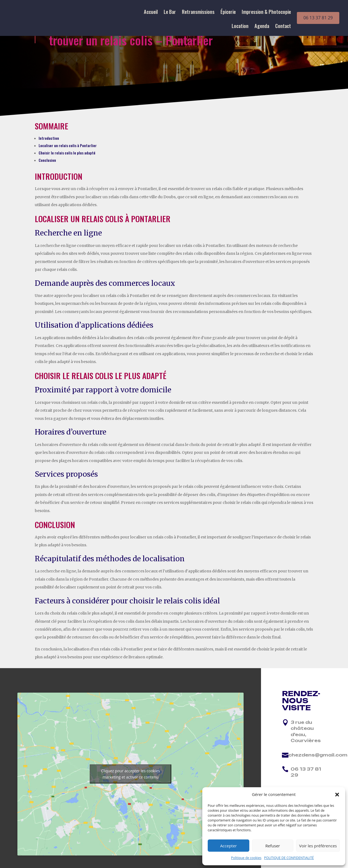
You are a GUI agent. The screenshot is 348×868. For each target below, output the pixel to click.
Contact (283, 26)
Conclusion (47, 160)
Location (240, 26)
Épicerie (228, 12)
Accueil (151, 12)
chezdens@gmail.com (317, 755)
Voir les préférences (318, 845)
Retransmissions (198, 12)
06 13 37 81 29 (318, 18)
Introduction (49, 138)
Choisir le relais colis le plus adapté (67, 153)
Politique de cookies (246, 857)
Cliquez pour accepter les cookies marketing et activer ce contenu (130, 774)
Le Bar (170, 12)
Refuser (272, 845)
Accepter (228, 845)
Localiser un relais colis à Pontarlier (68, 145)
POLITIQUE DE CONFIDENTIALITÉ (289, 857)
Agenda (261, 26)
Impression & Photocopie (266, 12)
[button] (337, 794)
